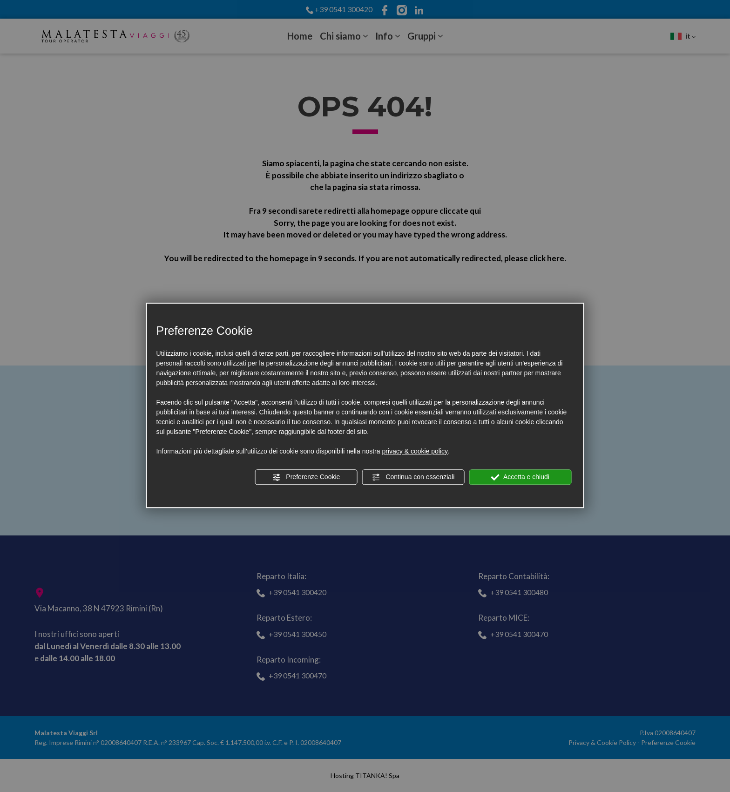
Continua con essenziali (413, 477)
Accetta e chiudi (520, 477)
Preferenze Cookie (306, 477)
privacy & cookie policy (415, 451)
